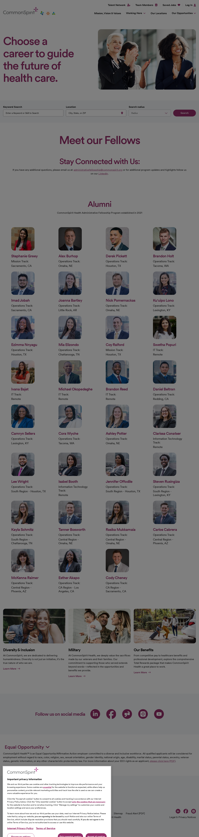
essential (47, 813)
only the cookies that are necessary (88, 828)
